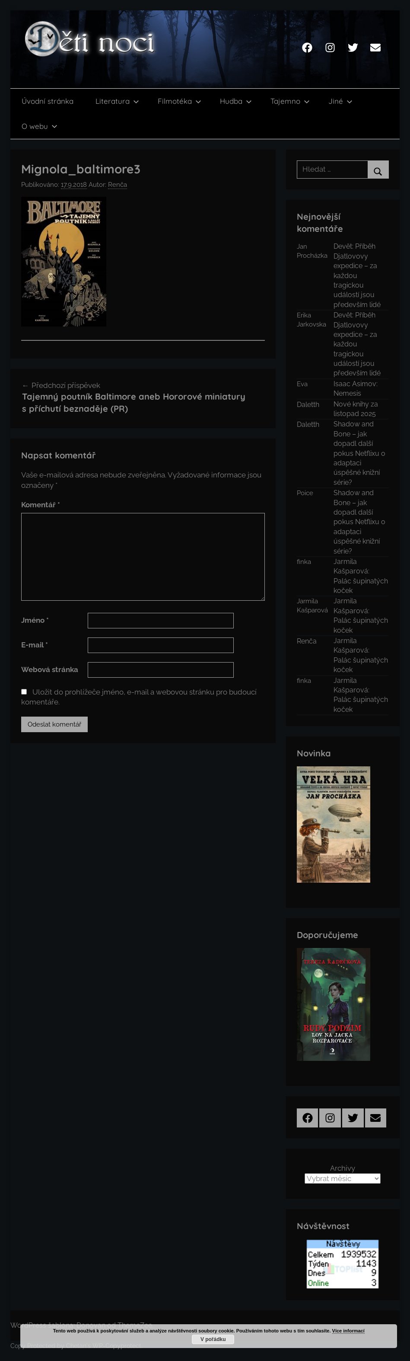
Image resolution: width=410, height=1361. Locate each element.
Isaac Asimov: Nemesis (356, 388)
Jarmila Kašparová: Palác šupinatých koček (361, 576)
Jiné (340, 101)
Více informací (348, 1330)
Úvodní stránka (47, 101)
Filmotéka (179, 101)
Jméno (35, 620)
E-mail (34, 644)
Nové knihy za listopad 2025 (356, 409)
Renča (117, 185)
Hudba (236, 101)
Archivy (342, 1168)
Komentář (40, 504)
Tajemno (290, 101)
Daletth (308, 404)
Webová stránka (49, 669)
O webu (39, 126)
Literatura (117, 101)
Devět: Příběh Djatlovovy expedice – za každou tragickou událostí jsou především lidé (357, 275)
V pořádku (213, 1339)
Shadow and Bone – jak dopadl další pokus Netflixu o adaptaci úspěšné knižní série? (359, 453)
